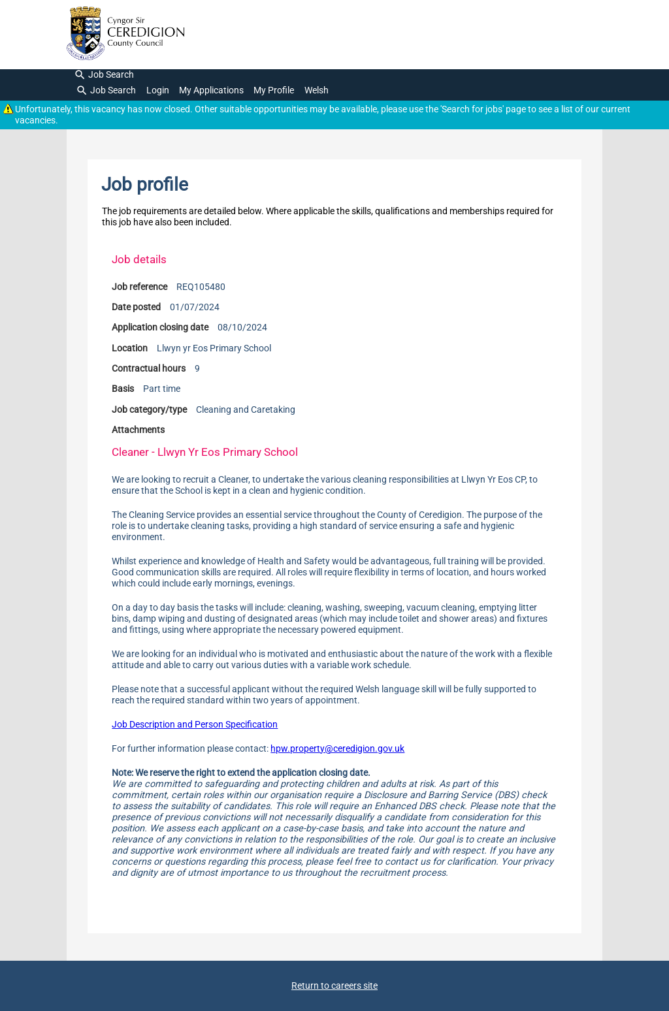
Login (157, 90)
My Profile (273, 90)
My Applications (211, 90)
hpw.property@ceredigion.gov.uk (337, 748)
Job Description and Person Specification (195, 724)
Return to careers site (334, 985)
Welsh (316, 90)
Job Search (104, 75)
